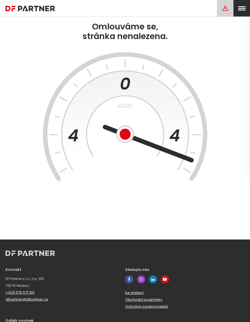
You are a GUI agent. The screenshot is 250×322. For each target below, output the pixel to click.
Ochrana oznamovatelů (146, 306)
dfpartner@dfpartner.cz (27, 299)
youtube (165, 279)
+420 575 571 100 (20, 292)
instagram (141, 279)
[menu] (241, 8)
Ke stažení (134, 292)
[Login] (225, 8)
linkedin (153, 279)
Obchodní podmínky (143, 299)
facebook (129, 279)
